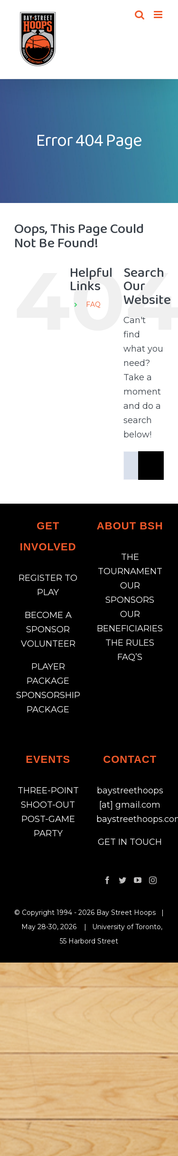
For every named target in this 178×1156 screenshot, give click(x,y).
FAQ (93, 304)
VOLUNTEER (48, 644)
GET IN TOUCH (130, 842)
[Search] (152, 465)
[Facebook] (107, 880)
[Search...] (130, 465)
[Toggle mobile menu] (159, 15)
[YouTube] (137, 880)
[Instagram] (153, 880)
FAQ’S (129, 657)
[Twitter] (122, 880)
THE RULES (129, 643)
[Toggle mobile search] (139, 15)
